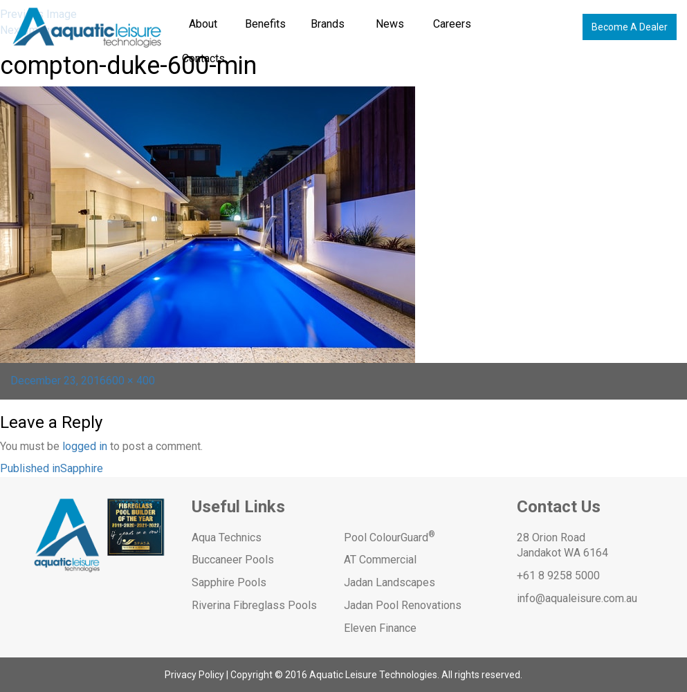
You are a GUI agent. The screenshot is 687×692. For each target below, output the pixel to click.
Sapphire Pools (229, 582)
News (390, 23)
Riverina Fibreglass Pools (254, 605)
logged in (84, 446)
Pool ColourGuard (389, 537)
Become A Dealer (630, 26)
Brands (328, 23)
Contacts (203, 58)
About (203, 23)
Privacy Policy (194, 674)
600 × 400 (130, 380)
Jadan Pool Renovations (402, 605)
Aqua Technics (227, 537)
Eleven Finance (380, 628)
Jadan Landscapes (389, 582)
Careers (452, 23)
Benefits (265, 23)
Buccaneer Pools (233, 559)
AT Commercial (380, 559)
